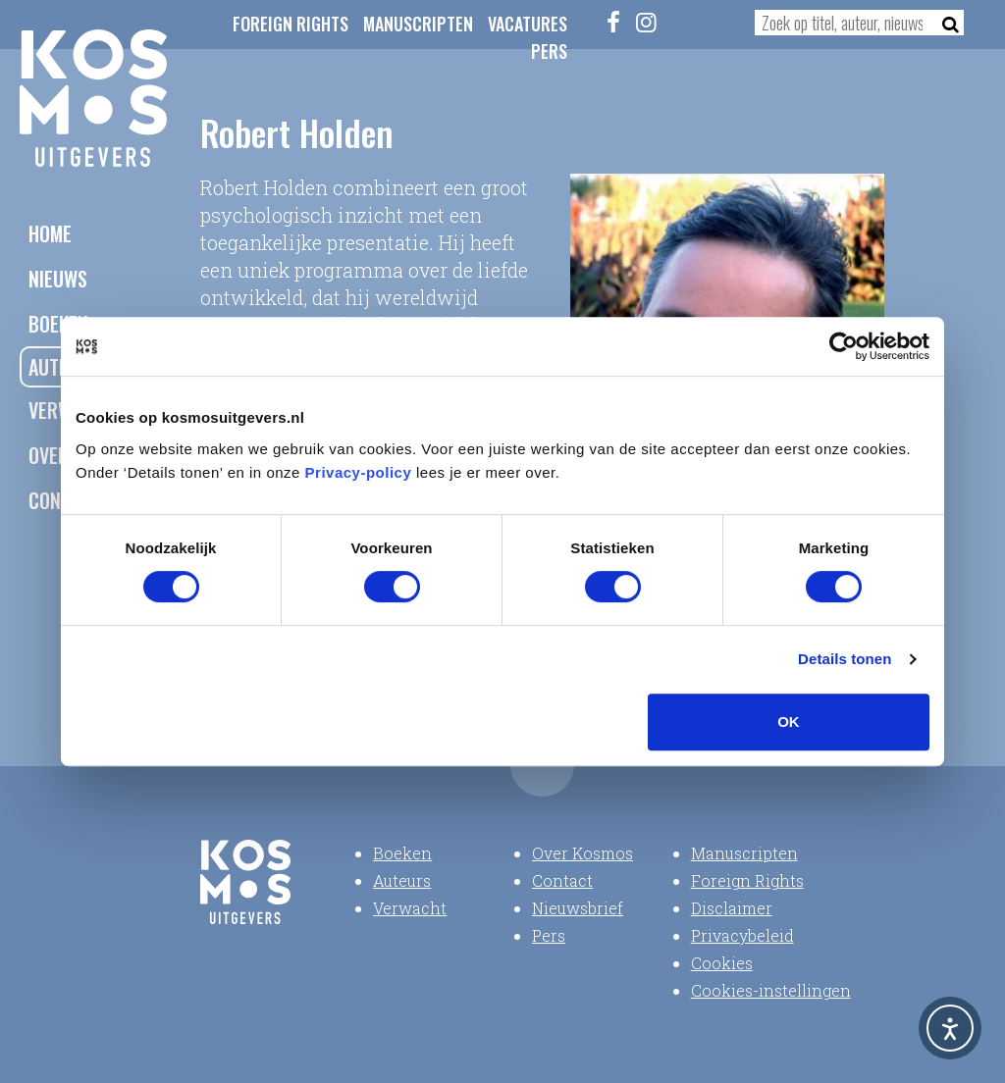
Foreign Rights (290, 23)
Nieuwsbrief (577, 908)
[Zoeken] (944, 22)
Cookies (722, 963)
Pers (549, 51)
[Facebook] (613, 21)
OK (788, 721)
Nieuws (57, 278)
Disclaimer (731, 908)
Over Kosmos (582, 853)
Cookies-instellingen (771, 990)
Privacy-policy (358, 472)
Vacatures (527, 23)
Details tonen (844, 658)
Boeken (402, 853)
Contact (562, 880)
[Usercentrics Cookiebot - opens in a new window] (843, 346)
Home (50, 233)
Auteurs (402, 880)
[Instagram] (645, 21)
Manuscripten (418, 23)
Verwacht (410, 908)
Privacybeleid (742, 935)
